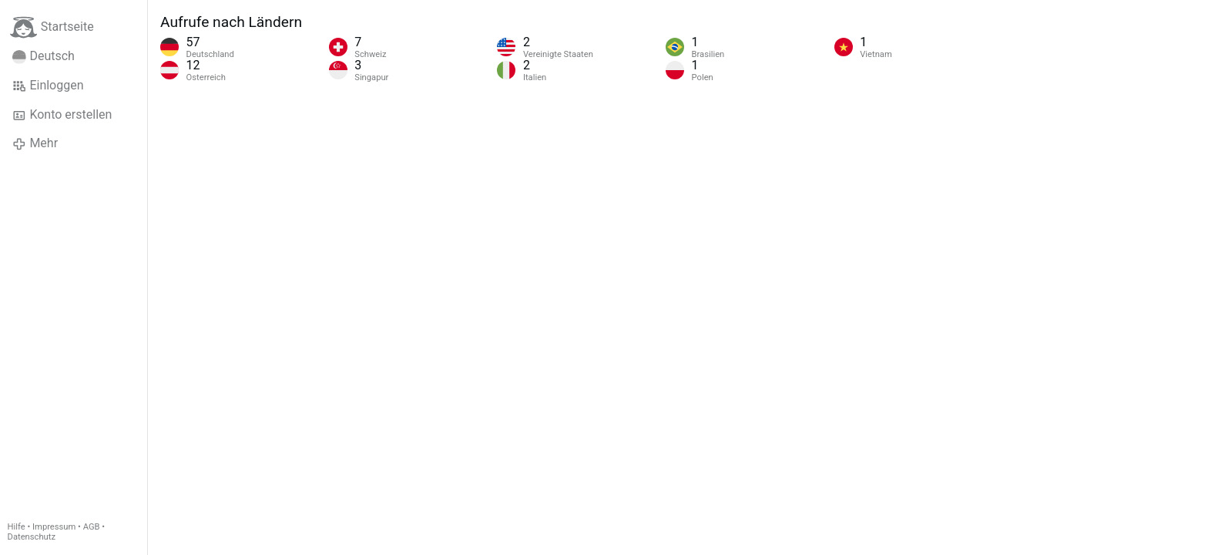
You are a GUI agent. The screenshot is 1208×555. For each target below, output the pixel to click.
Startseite (52, 27)
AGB (91, 527)
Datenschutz (31, 537)
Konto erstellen (62, 115)
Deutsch (43, 56)
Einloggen (48, 85)
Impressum (54, 527)
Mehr (35, 143)
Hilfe (16, 527)
